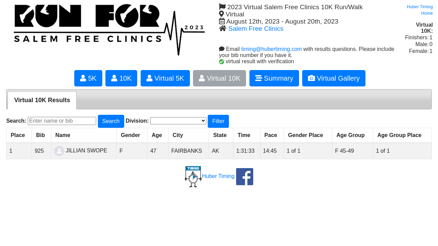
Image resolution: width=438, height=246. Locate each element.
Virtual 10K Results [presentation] (42, 100)
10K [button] (121, 78)
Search (111, 121)
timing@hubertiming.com (271, 49)
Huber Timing (209, 176)
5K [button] (88, 78)
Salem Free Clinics (255, 28)
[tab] (42, 100)
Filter (218, 121)
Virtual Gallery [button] (334, 78)
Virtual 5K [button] (165, 78)
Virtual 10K (219, 78)
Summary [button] (274, 78)
